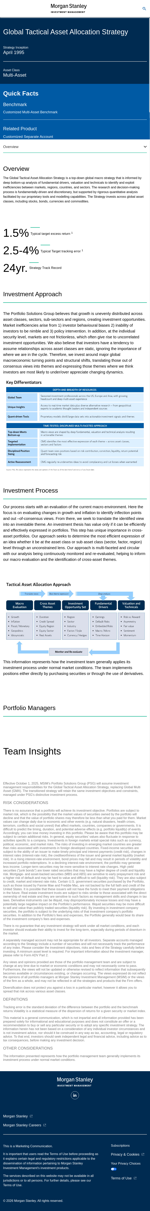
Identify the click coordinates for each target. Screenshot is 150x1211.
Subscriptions (120, 1145)
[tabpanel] (75, 215)
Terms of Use (121, 1178)
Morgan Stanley (15, 1116)
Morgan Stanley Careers (22, 1125)
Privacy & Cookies (125, 1154)
